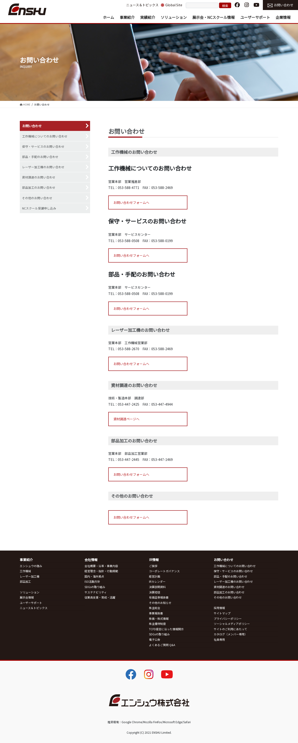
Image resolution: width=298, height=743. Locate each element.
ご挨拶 (153, 566)
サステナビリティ (96, 592)
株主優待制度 (157, 624)
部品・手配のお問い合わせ (40, 156)
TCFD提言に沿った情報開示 (166, 629)
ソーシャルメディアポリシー (232, 624)
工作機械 (25, 571)
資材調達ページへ (126, 419)
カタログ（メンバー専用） (230, 634)
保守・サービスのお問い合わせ (43, 146)
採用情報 (219, 608)
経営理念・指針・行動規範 (101, 571)
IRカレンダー (157, 581)
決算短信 (154, 592)
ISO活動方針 (92, 581)
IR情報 (154, 559)
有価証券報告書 (159, 597)
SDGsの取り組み (95, 587)
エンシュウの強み (31, 566)
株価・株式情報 (159, 618)
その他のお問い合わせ (37, 198)
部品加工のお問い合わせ (38, 187)
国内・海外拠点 (94, 576)
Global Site (171, 5)
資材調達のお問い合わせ (38, 177)
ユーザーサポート (31, 603)
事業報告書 (156, 613)
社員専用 (219, 639)
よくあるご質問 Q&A (162, 645)
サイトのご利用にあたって (230, 629)
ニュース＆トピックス (142, 5)
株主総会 (154, 608)
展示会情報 (27, 597)
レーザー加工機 (29, 576)
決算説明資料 (157, 587)
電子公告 (154, 639)
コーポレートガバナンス (164, 571)
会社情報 (91, 559)
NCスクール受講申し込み (39, 208)
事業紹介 (26, 559)
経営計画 (154, 576)
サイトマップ (222, 613)
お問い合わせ (280, 5)
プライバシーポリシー (228, 618)
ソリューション (29, 592)
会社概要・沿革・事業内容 (101, 566)
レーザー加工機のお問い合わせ (43, 167)
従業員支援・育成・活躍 (100, 597)
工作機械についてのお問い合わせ (45, 136)
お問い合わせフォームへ (131, 202)
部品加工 (25, 581)
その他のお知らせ (160, 603)
